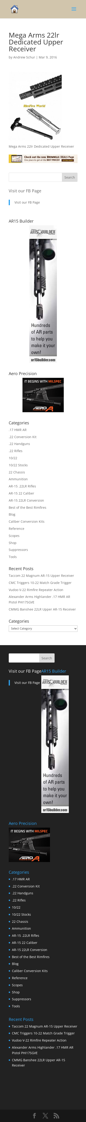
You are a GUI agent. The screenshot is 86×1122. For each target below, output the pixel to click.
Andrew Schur (24, 57)
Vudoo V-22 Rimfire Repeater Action (36, 590)
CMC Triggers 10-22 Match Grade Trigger (40, 582)
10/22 (13, 458)
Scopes (14, 535)
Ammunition (18, 479)
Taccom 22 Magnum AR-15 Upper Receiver (41, 575)
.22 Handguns (19, 444)
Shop (13, 543)
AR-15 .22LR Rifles (22, 486)
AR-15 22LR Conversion (26, 500)
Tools (13, 557)
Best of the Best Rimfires (27, 507)
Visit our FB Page (25, 190)
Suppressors (18, 549)
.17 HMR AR (18, 430)
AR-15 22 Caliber (21, 493)
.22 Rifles (15, 451)
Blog (12, 514)
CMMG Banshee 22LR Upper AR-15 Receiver (42, 609)
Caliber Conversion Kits (26, 521)
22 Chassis (17, 472)
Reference (16, 528)
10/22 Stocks (18, 465)
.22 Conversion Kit (22, 437)
